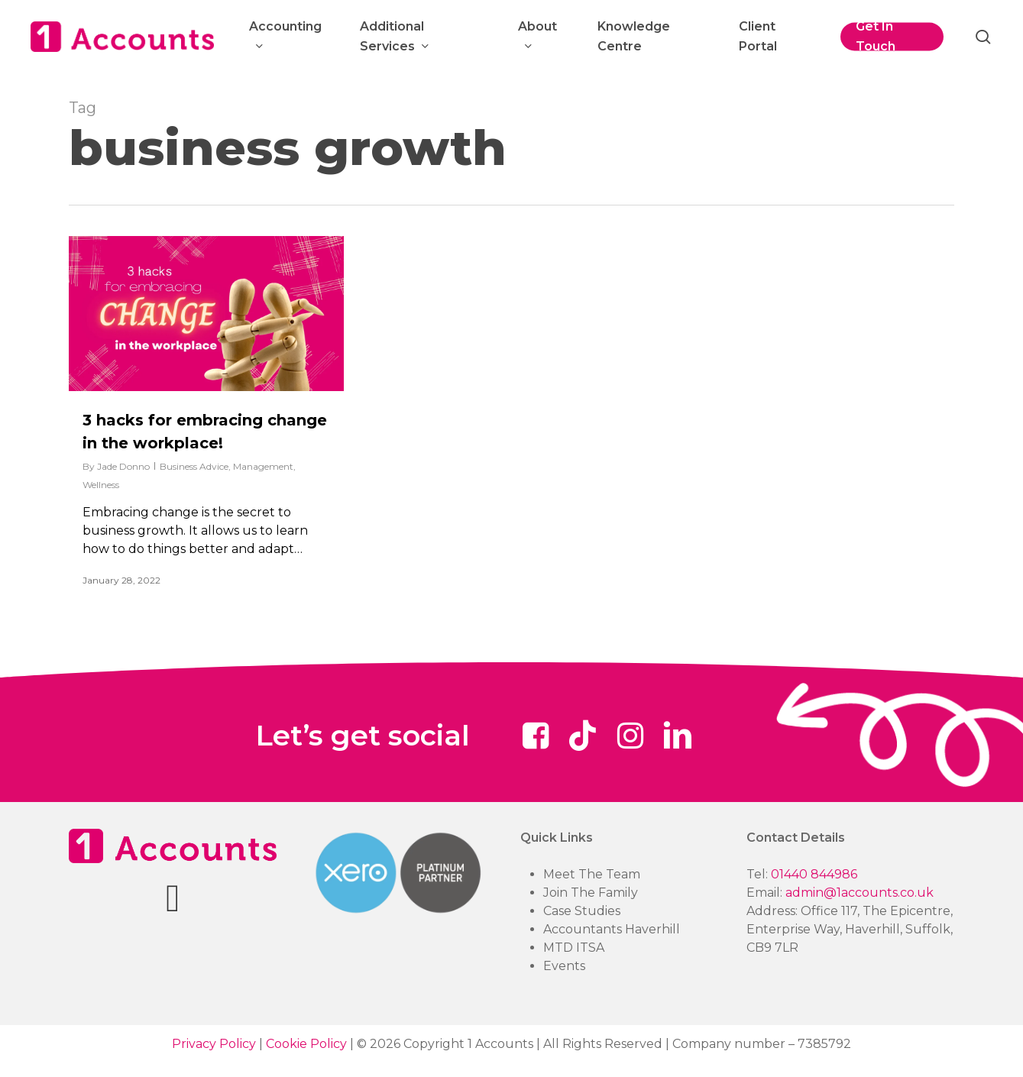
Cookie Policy (306, 1044)
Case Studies (581, 911)
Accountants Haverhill (611, 929)
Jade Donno (123, 466)
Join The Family (590, 892)
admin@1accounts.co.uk (859, 892)
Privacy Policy (214, 1044)
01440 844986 (814, 874)
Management (263, 466)
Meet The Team (591, 874)
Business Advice (194, 466)
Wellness (101, 484)
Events (564, 966)
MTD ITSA (573, 947)
